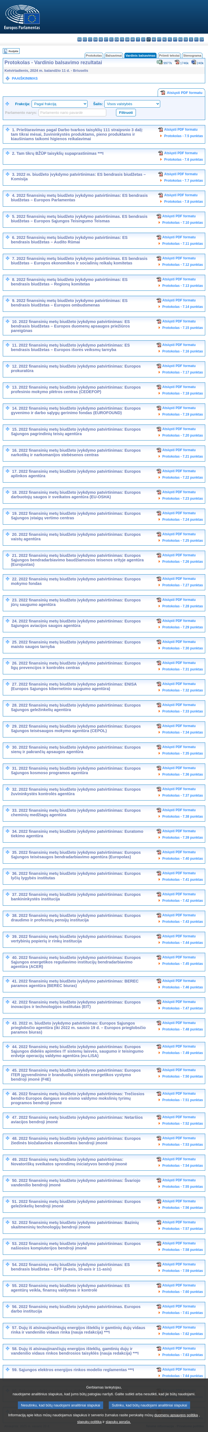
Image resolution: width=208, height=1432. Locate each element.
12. (15, 366)
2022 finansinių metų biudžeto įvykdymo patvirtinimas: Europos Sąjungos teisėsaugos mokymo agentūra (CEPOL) (76, 728)
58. (15, 1348)
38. (15, 915)
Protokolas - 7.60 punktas (182, 1292)
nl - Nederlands (164, 39)
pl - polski (170, 39)
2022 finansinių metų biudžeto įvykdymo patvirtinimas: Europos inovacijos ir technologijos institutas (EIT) (76, 1004)
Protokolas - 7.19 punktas (182, 414)
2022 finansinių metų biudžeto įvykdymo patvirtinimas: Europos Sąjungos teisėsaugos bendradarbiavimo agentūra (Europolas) (76, 854)
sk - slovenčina (186, 39)
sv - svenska (202, 39)
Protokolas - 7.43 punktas (182, 922)
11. (15, 345)
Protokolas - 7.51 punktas (182, 1100)
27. (15, 684)
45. (15, 1070)
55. (15, 1285)
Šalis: (98, 104)
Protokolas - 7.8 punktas (183, 202)
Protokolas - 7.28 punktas (182, 606)
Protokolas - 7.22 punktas (182, 477)
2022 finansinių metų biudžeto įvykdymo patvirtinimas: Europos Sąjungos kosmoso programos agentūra (76, 770)
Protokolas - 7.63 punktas (182, 1355)
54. (15, 1264)
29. (15, 726)
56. (15, 1306)
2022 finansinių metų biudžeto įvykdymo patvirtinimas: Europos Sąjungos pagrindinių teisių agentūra (76, 431)
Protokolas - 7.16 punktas (182, 351)
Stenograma (192, 55)
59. (15, 1370)
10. (15, 321)
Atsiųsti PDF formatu (181, 92)
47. (15, 1117)
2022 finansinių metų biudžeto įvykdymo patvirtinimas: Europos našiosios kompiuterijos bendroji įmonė (76, 1245)
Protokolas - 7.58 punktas (182, 1250)
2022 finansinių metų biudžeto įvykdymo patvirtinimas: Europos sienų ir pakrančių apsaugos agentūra (76, 749)
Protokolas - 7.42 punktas (182, 901)
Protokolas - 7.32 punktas (182, 690)
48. (15, 1138)
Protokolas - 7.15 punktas (182, 328)
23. (15, 600)
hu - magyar (154, 39)
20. (15, 534)
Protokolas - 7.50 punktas (182, 1076)
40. (15, 957)
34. (15, 831)
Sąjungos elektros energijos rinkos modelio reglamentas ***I (76, 1370)
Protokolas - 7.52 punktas (182, 1124)
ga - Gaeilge (127, 39)
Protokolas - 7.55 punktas (182, 1187)
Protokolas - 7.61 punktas (182, 1313)
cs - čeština (90, 39)
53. (15, 1243)
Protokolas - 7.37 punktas (182, 795)
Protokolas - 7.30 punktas (182, 648)
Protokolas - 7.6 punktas (183, 160)
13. (15, 387)
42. (15, 1002)
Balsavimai (114, 55)
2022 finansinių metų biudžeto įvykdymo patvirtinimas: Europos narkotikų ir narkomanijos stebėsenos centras (76, 452)
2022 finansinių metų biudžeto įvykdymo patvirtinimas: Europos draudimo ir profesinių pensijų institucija (76, 917)
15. (15, 429)
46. (15, 1094)
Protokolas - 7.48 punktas (182, 1029)
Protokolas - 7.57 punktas (182, 1229)
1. (13, 130)
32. (15, 789)
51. (15, 1201)
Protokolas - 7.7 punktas (183, 181)
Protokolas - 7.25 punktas (182, 541)
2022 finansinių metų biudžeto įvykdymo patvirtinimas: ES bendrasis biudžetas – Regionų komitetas (69, 281)
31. (15, 768)
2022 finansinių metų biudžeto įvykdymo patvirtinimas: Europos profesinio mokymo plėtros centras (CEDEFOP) (76, 389)
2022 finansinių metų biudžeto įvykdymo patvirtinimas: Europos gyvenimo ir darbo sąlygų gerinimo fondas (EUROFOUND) (76, 410)
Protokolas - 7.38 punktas (182, 816)
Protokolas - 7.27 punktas (182, 585)
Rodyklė (13, 51)
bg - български (79, 39)
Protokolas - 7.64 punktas (182, 1376)
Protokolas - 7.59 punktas (182, 1271)
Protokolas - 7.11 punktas (182, 244)
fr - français (122, 39)
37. (15, 894)
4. (13, 195)
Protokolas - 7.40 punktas (182, 859)
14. (15, 408)
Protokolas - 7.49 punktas (182, 1053)
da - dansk (95, 39)
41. (15, 981)
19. (15, 513)
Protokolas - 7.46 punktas (182, 987)
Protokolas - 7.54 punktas (182, 1166)
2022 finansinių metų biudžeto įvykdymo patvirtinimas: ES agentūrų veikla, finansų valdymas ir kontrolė (70, 1287)
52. (15, 1222)
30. (15, 747)
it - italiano (138, 39)
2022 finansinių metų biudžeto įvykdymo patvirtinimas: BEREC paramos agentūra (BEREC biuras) (75, 983)
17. (15, 471)
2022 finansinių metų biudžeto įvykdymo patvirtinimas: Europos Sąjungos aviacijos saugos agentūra (76, 623)
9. (13, 300)
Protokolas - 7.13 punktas (182, 286)
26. (15, 663)
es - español (85, 39)
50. (15, 1180)
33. (15, 810)
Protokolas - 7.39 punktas (182, 838)
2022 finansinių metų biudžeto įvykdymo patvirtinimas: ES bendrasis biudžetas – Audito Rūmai (69, 239)
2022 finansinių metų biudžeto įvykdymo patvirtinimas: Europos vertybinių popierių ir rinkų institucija (76, 938)
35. (15, 852)
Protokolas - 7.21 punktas (182, 456)
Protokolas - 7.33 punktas (182, 711)
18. (15, 492)
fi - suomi (196, 39)
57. (15, 1327)
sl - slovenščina (191, 39)
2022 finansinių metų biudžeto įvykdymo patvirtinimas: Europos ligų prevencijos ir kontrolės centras (76, 665)
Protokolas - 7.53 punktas (182, 1145)
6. (13, 237)
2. (13, 153)
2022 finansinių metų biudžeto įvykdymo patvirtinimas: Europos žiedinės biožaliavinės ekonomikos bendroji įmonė (76, 1140)
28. (15, 705)
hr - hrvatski (133, 39)
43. (15, 1023)
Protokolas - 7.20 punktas (182, 435)
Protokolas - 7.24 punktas (182, 520)
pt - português (175, 39)
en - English (117, 39)
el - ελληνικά (111, 39)
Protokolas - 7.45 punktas (182, 964)
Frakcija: (22, 104)
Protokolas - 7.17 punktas (182, 372)
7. (13, 258)
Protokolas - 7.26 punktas (182, 562)
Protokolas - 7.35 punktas (182, 753)
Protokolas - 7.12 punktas (182, 265)
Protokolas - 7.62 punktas (182, 1334)
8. (13, 279)
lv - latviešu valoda (143, 39)
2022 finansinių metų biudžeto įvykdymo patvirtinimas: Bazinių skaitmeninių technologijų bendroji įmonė (75, 1224)
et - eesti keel (106, 39)
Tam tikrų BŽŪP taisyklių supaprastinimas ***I (59, 153)
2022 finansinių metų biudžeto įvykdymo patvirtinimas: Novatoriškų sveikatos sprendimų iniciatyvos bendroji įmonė (69, 1161)
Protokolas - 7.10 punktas (182, 223)
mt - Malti (159, 39)
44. (15, 1046)
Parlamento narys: (21, 112)
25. (15, 642)
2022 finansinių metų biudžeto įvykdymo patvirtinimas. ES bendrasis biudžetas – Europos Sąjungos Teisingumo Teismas (79, 218)
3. (13, 174)
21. (15, 555)
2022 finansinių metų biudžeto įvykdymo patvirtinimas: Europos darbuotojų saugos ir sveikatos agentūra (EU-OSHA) (76, 494)
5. (13, 216)
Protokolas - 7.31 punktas (182, 669)
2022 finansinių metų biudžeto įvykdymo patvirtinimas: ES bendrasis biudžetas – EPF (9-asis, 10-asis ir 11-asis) (70, 1266)
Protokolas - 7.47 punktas (182, 1008)
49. (15, 1159)
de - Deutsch (101, 39)
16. (15, 450)
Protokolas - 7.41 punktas (182, 880)
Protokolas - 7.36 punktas (182, 774)
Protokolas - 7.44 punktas (182, 943)
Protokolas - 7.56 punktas (182, 1208)
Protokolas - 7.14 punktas (182, 307)
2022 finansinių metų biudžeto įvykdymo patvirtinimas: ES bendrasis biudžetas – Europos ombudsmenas (69, 302)
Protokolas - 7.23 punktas (182, 499)
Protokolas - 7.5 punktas (183, 136)
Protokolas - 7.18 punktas (182, 393)
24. (15, 621)
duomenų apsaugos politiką (176, 1425)
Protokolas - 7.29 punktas (182, 627)
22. (15, 579)
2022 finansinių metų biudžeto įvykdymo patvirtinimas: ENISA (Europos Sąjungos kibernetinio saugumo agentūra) (74, 686)
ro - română (180, 39)
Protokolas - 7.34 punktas (182, 732)
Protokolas (94, 55)
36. (15, 873)
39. (15, 936)
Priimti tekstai (169, 55)
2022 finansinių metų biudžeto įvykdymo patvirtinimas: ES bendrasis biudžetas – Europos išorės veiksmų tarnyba (70, 347)
